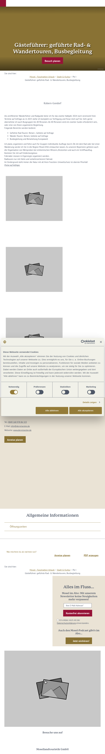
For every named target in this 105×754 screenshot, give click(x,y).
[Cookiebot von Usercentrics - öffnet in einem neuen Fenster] (83, 342)
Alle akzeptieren (85, 410)
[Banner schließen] (101, 342)
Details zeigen (90, 402)
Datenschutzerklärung (66, 623)
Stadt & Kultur (63, 76)
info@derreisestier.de (20, 426)
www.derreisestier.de (22, 430)
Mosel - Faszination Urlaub (42, 76)
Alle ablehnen (52, 410)
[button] (3, 3)
